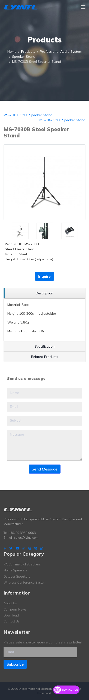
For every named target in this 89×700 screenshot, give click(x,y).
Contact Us (11, 621)
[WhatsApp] (41, 548)
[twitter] (10, 548)
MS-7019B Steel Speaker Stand (28, 115)
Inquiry (44, 276)
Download (11, 615)
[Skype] (35, 548)
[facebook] (5, 548)
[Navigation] (83, 7)
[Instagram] (29, 548)
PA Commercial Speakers (22, 564)
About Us (10, 603)
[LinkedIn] (24, 548)
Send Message (44, 469)
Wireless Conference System (25, 582)
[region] (44, 293)
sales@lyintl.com (26, 537)
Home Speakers (15, 570)
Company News (15, 609)
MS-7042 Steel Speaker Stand (62, 120)
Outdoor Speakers (17, 576)
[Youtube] (17, 548)
